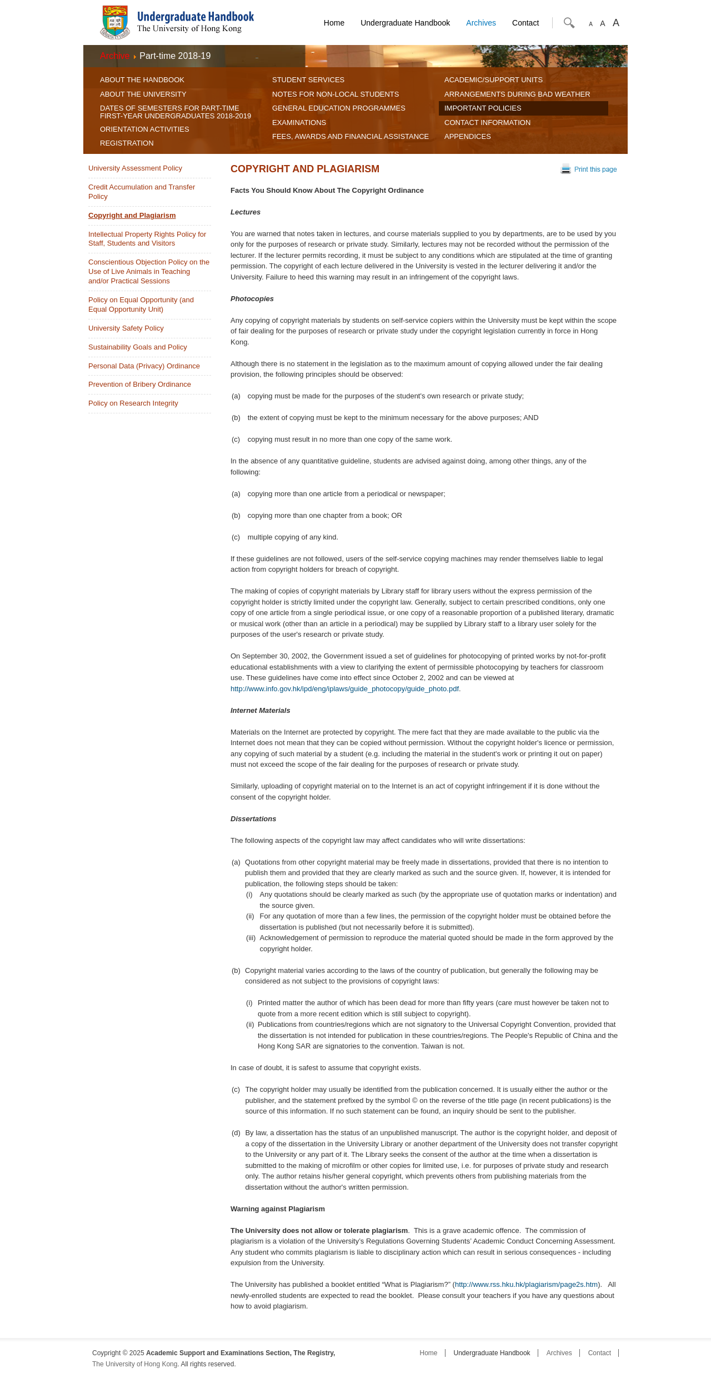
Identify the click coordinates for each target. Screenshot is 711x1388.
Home (334, 22)
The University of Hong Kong (134, 1364)
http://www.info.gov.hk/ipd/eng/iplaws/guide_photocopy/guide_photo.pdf (345, 689)
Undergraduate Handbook (405, 22)
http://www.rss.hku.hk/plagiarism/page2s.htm (526, 1284)
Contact (525, 22)
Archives (481, 22)
